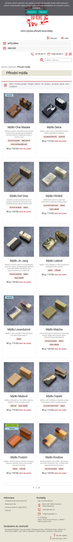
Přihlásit (52, 38)
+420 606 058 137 (40, 54)
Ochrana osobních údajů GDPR (16, 507)
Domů (4, 67)
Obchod (11, 67)
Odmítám (43, 12)
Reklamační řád (10, 504)
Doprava (8, 510)
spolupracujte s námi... (58, 538)
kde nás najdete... (60, 535)
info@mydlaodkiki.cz (57, 54)
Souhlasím (32, 12)
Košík (64, 38)
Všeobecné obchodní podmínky (16, 501)
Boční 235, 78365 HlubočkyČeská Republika (51, 505)
